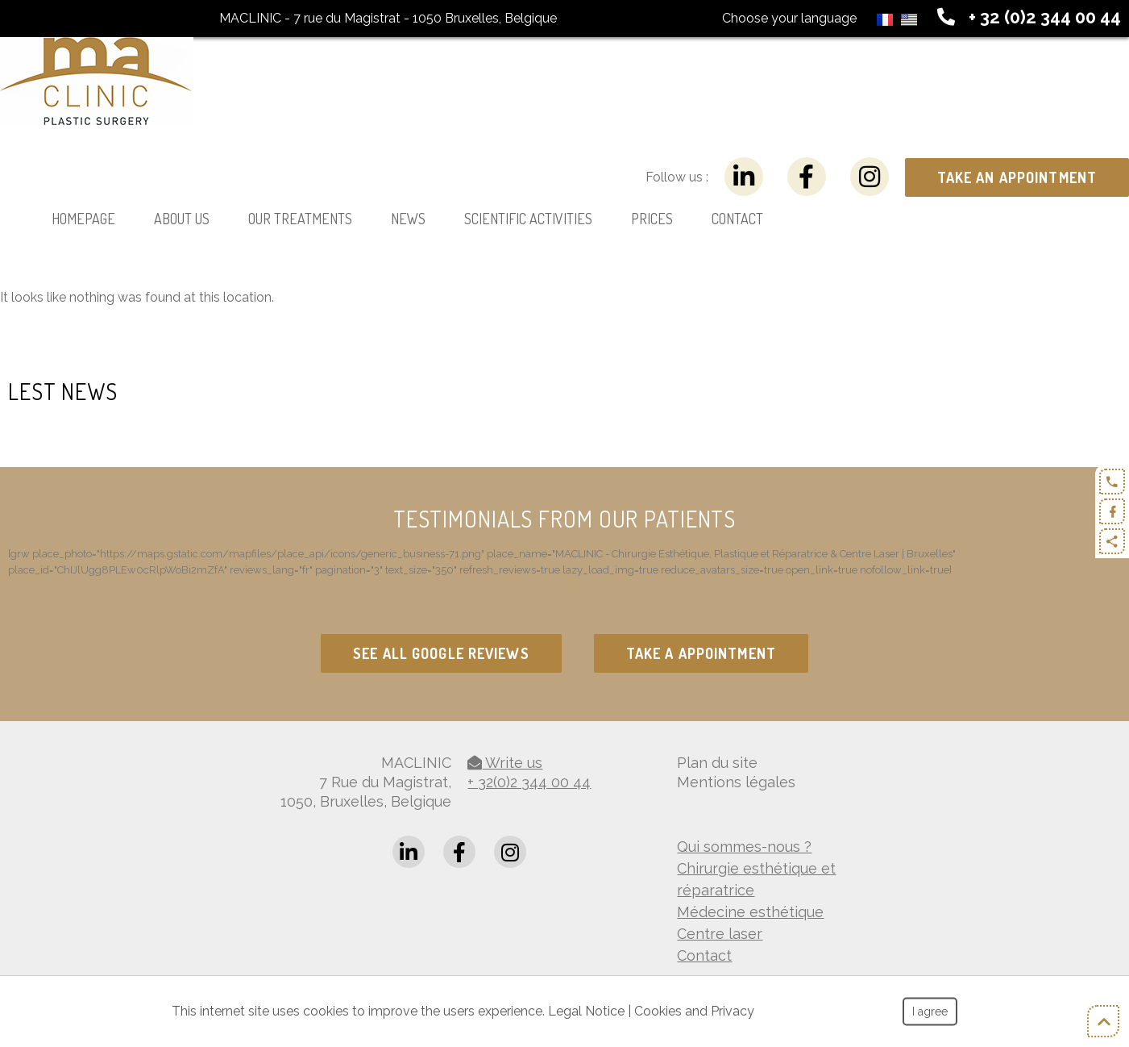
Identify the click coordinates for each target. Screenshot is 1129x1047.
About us (182, 218)
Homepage (83, 218)
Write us (504, 762)
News (408, 218)
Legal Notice (586, 1011)
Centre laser (719, 933)
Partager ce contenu (1112, 541)
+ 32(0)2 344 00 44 (529, 782)
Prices (652, 218)
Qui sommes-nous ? (744, 846)
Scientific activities (528, 218)
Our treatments (300, 218)
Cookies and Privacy (694, 1011)
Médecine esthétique (750, 911)
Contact (737, 218)
